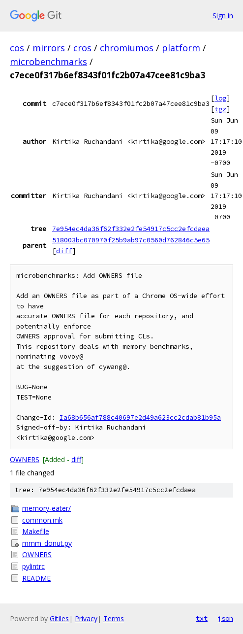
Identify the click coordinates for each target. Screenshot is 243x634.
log (220, 98)
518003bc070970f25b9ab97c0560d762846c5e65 (131, 239)
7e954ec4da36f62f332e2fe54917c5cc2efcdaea (131, 228)
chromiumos (126, 48)
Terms (113, 618)
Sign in (223, 15)
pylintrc (33, 566)
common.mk (42, 520)
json (225, 618)
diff (64, 250)
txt (202, 618)
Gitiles (59, 618)
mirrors (48, 48)
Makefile (35, 531)
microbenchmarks (48, 61)
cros (82, 48)
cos (17, 48)
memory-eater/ (46, 508)
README (36, 578)
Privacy (86, 618)
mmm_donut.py (47, 543)
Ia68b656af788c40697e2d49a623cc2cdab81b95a (140, 417)
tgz (220, 108)
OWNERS (24, 459)
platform (181, 48)
